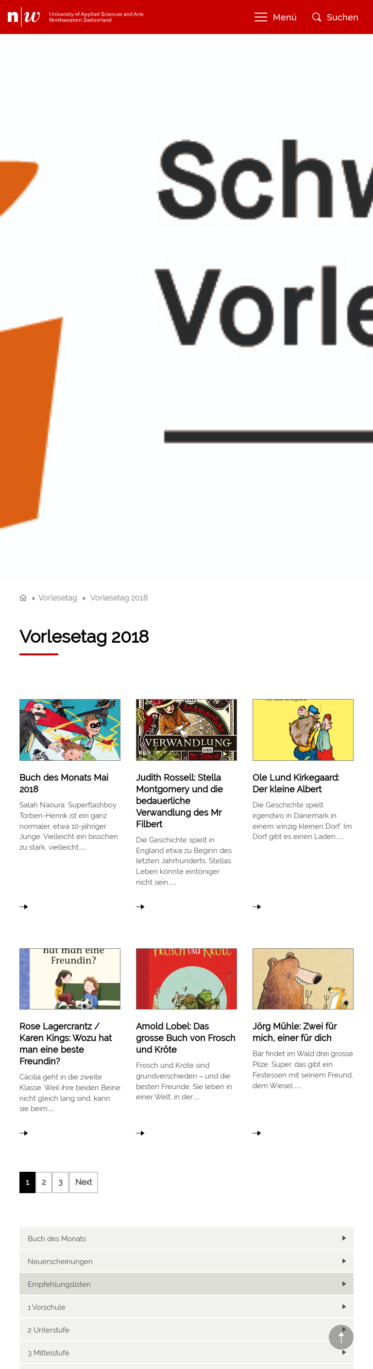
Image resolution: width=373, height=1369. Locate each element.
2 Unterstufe (48, 1330)
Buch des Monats (57, 1238)
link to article (70, 801)
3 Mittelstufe (48, 1353)
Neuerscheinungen (60, 1261)
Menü (275, 17)
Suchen (335, 17)
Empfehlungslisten (59, 1284)
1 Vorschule (47, 1307)
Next (83, 1182)
